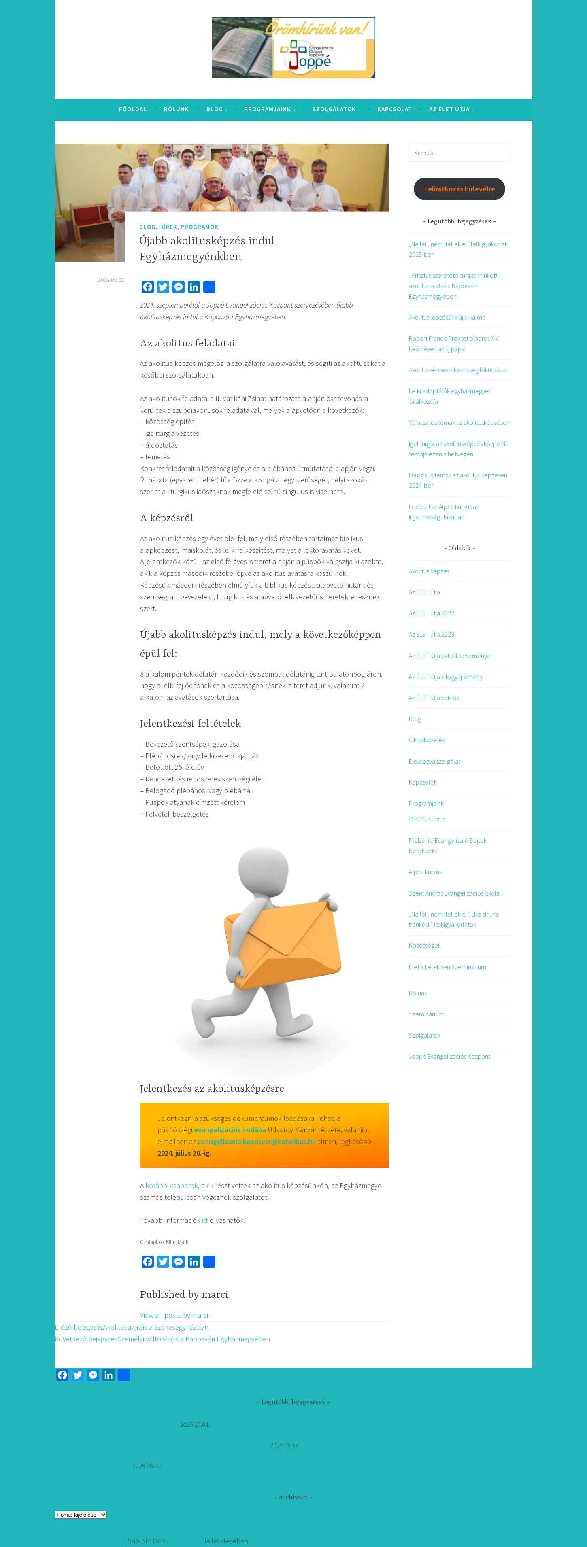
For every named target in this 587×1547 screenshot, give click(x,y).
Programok (200, 227)
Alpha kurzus (425, 872)
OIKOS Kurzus (427, 819)
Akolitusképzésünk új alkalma (447, 317)
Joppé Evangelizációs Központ (449, 1056)
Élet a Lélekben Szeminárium (447, 967)
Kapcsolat (394, 109)
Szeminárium (426, 1014)
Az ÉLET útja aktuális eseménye (450, 655)
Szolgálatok (334, 109)
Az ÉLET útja (449, 109)
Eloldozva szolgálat (434, 761)
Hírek (168, 227)
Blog (214, 109)
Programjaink (267, 109)
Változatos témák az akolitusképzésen (459, 422)
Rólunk (176, 109)
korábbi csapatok (171, 1185)
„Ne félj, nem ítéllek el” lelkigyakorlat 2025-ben (117, 1424)
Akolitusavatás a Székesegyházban (131, 1327)
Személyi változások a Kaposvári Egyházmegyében (162, 1338)
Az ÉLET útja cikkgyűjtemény (446, 677)
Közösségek (425, 945)
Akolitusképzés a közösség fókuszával (458, 370)
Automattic (186, 1540)
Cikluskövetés (427, 740)
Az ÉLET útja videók (434, 698)
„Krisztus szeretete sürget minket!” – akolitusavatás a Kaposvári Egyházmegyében (456, 285)
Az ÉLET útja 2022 (431, 613)
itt (205, 1220)
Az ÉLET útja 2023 (431, 634)
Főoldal (133, 109)
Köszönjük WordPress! (89, 1540)
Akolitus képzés (429, 571)
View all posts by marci (174, 1315)
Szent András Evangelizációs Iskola (454, 893)
